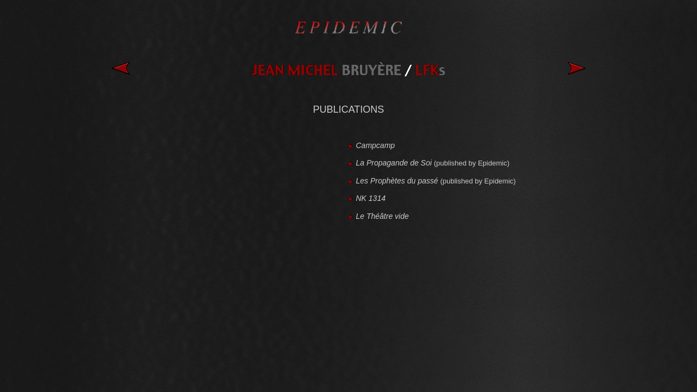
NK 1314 (371, 198)
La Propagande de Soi (395, 162)
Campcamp (376, 145)
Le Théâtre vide (383, 216)
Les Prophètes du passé (398, 180)
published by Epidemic (478, 181)
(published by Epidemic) (472, 163)
